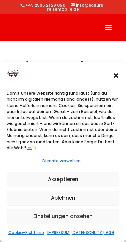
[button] (116, 75)
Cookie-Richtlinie (26, 232)
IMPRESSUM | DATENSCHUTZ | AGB (80, 232)
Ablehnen (63, 197)
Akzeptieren (63, 179)
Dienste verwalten (61, 161)
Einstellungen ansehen (63, 216)
